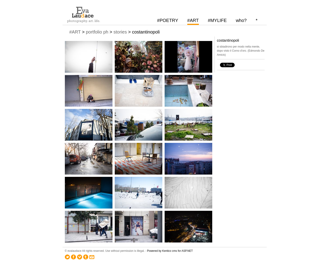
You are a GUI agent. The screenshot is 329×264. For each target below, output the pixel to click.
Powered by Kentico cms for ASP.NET (170, 250)
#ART (193, 20)
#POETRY (167, 20)
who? (241, 20)
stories (120, 31)
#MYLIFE (217, 20)
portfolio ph (97, 31)
